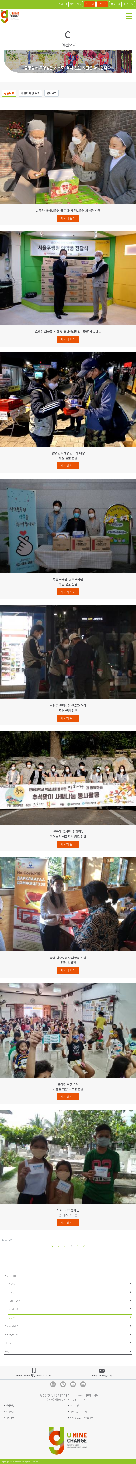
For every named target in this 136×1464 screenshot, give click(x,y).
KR (66, 4)
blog (83, 1384)
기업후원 (102, 4)
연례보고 (52, 93)
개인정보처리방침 (78, 1411)
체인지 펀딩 (75, 4)
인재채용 (10, 1405)
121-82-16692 (76, 1395)
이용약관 (10, 1418)
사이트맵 (10, 1411)
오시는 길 (74, 1405)
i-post (115, 4)
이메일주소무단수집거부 (81, 1418)
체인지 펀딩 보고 (30, 93)
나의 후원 (128, 4)
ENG (60, 4)
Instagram (53, 1384)
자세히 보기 (68, 218)
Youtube (73, 1384)
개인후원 (89, 4)
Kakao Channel (63, 1384)
